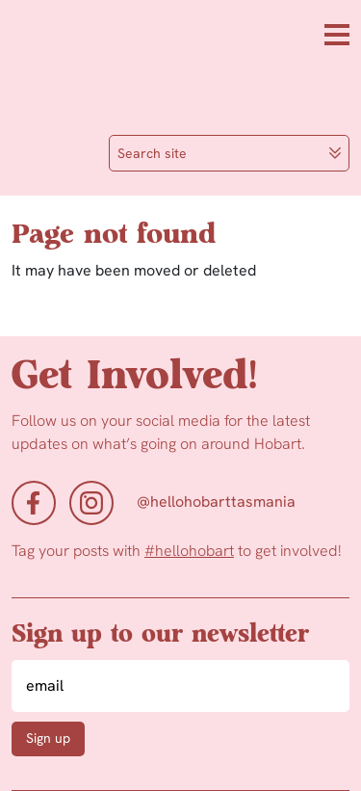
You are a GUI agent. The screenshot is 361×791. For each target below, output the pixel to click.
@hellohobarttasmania (216, 501)
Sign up (48, 738)
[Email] (180, 686)
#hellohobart (189, 551)
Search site (229, 153)
